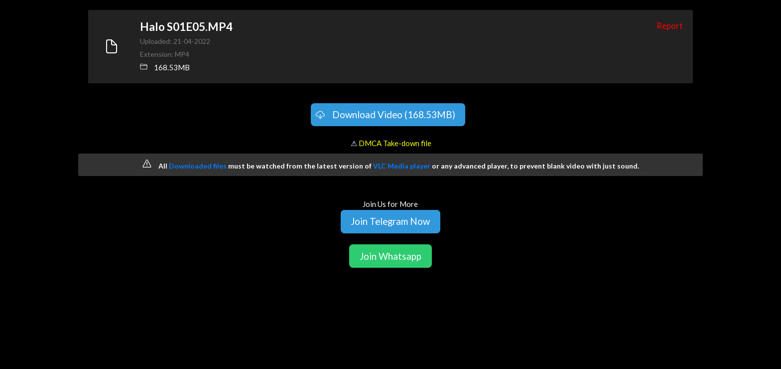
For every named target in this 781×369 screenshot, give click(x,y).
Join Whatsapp (390, 256)
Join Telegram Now (390, 221)
